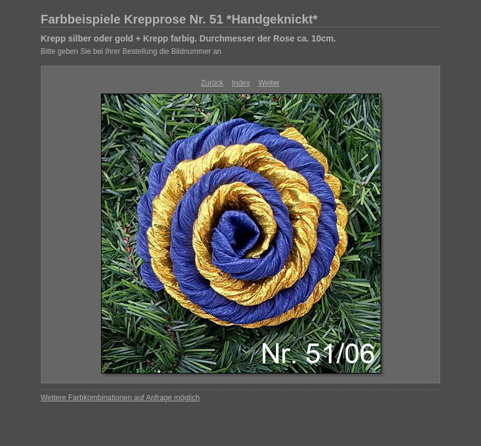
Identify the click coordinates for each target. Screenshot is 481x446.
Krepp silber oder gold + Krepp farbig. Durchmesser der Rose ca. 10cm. (189, 38)
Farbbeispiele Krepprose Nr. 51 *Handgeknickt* (179, 19)
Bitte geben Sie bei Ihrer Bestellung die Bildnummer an (131, 51)
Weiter (269, 83)
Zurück (212, 83)
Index (241, 83)
